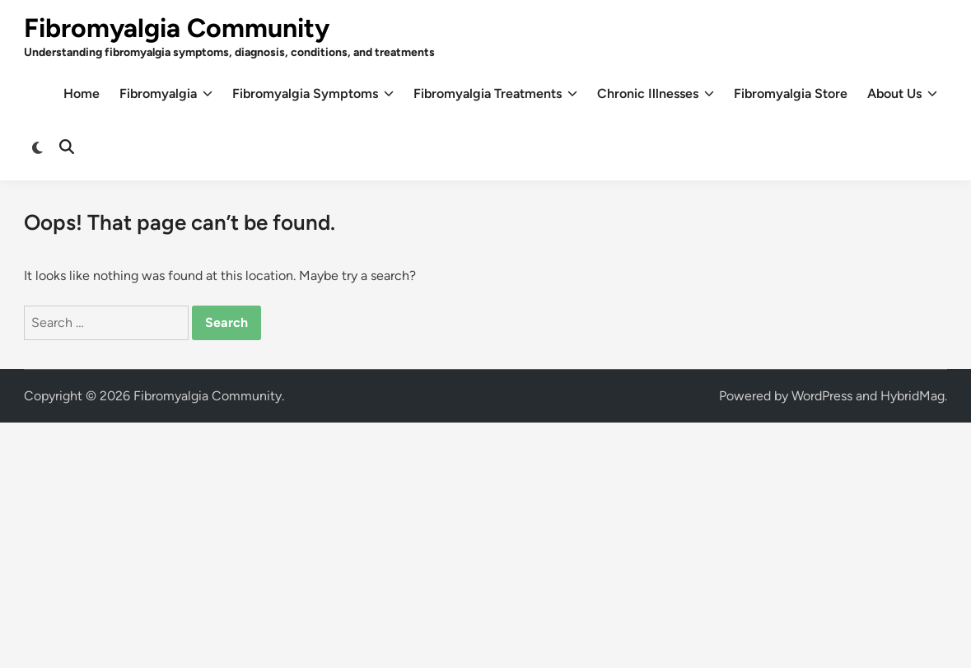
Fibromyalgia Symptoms (313, 93)
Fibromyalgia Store (790, 93)
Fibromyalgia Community (176, 28)
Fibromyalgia (165, 93)
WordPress (821, 396)
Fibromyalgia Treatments (495, 93)
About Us (902, 93)
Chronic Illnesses (655, 93)
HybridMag (912, 396)
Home (81, 93)
